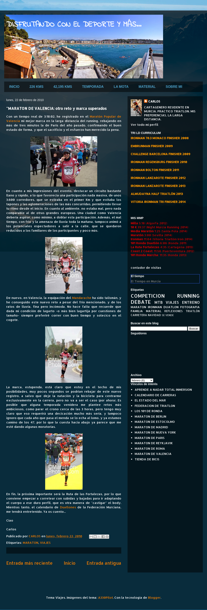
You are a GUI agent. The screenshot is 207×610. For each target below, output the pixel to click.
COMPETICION (148, 295)
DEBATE (141, 302)
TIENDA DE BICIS (147, 459)
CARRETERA (139, 315)
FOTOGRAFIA (190, 307)
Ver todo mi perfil (144, 125)
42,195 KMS (63, 86)
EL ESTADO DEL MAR (150, 400)
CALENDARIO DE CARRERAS (155, 395)
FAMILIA (137, 311)
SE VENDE (168, 315)
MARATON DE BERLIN (150, 416)
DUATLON (171, 307)
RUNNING (188, 295)
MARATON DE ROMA (150, 448)
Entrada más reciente (29, 563)
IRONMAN (155, 307)
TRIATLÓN (193, 311)
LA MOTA (121, 86)
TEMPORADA (93, 86)
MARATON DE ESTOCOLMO (155, 422)
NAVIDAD (154, 315)
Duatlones (68, 507)
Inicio (69, 563)
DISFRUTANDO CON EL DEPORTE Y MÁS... (73, 24)
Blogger (154, 598)
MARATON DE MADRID (151, 427)
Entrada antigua (104, 563)
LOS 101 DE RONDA (148, 411)
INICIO (14, 86)
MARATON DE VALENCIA (153, 454)
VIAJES (45, 543)
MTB (158, 302)
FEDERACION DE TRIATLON (155, 406)
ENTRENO (191, 302)
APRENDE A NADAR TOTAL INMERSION (163, 390)
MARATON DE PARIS (150, 438)
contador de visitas (146, 268)
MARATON (30, 543)
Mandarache (81, 298)
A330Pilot (105, 598)
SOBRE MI (174, 86)
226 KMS (36, 86)
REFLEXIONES (173, 311)
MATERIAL (147, 86)
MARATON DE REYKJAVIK (154, 443)
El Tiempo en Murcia (146, 281)
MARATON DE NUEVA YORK (155, 432)
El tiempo (137, 276)
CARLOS (154, 101)
